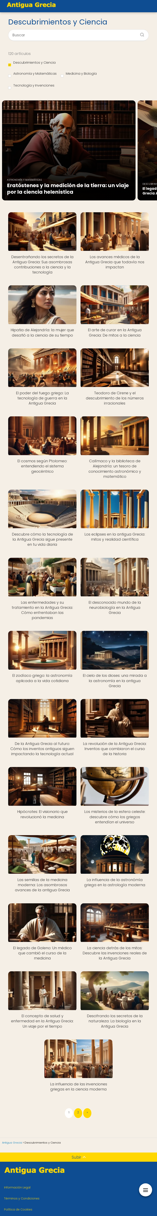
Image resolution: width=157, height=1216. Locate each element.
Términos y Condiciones (21, 1198)
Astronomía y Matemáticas (32, 74)
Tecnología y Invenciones (31, 86)
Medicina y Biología (79, 74)
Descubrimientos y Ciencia (32, 63)
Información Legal (17, 1187)
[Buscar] (141, 33)
